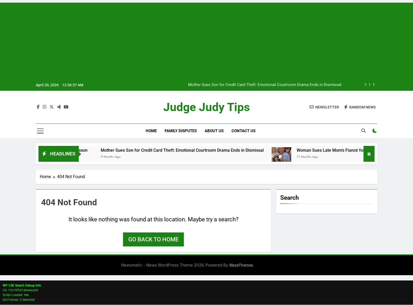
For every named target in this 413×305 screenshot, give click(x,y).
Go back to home (153, 239)
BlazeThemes (241, 265)
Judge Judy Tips (206, 107)
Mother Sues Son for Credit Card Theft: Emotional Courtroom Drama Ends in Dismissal (264, 85)
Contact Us (243, 131)
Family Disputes (181, 131)
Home (151, 131)
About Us (214, 131)
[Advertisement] (206, 40)
